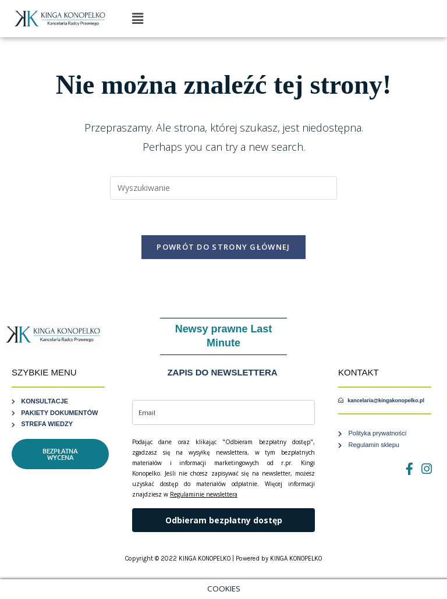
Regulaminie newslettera (203, 494)
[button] (137, 19)
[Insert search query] (223, 188)
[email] (223, 412)
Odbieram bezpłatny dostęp (223, 520)
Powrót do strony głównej (223, 247)
